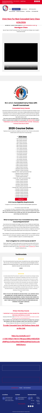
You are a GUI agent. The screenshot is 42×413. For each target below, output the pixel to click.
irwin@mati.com (32, 246)
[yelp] (39, 1)
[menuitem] (10, 9)
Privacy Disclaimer (21, 403)
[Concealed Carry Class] (21, 93)
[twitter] (37, 1)
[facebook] (35, 1)
